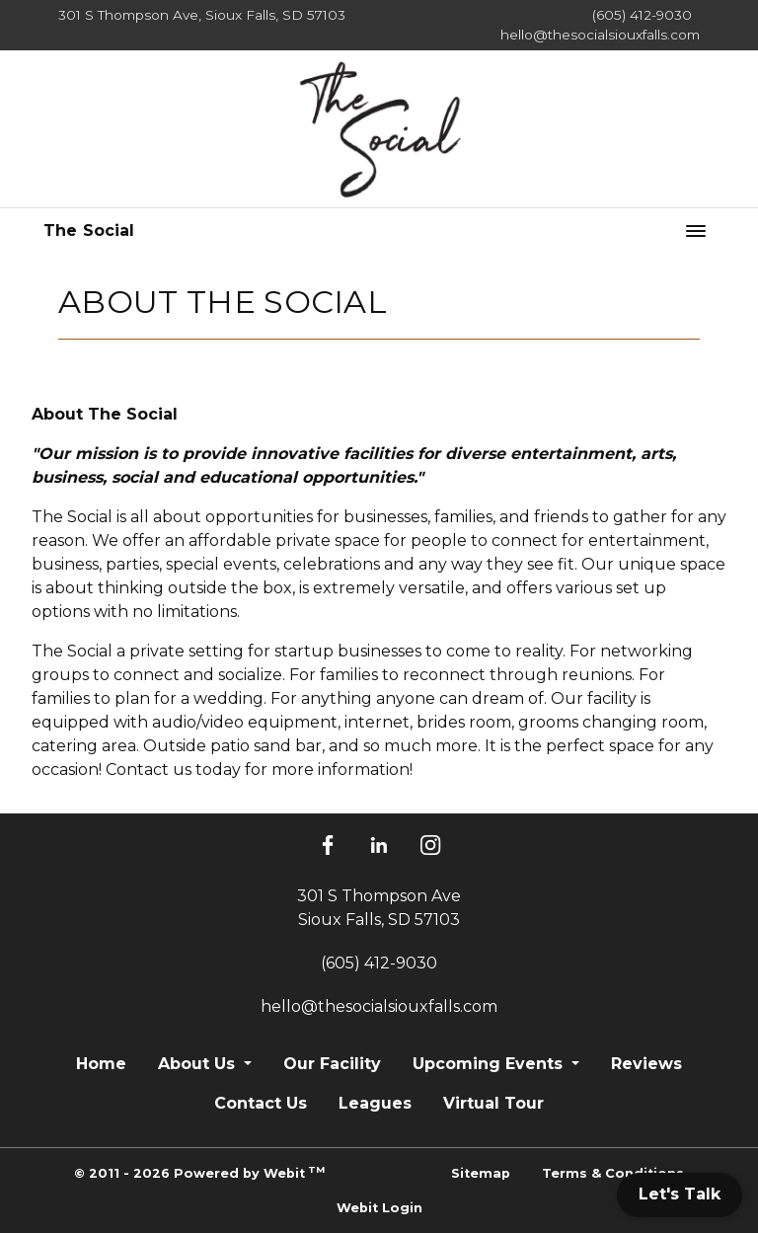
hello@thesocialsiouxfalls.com (600, 34)
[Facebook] (327, 845)
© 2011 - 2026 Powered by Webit (199, 1172)
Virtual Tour (493, 1103)
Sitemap (480, 1173)
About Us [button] (199, 1063)
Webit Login (379, 1207)
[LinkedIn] (379, 845)
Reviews (646, 1063)
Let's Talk (679, 1194)
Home (101, 1063)
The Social (89, 230)
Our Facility (332, 1063)
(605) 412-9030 (642, 15)
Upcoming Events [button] (490, 1063)
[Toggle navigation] (696, 231)
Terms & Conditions (613, 1173)
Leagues (375, 1103)
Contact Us (260, 1103)
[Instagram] (430, 845)
